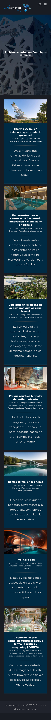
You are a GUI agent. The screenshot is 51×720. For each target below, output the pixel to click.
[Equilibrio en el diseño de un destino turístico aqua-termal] (25, 287)
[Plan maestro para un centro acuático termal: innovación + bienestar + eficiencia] (25, 198)
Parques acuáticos (16, 408)
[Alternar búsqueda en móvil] (40, 4)
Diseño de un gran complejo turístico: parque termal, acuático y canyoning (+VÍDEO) (25, 642)
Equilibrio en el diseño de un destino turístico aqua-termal (25, 308)
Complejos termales (33, 141)
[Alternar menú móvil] (45, 4)
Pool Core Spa (25, 559)
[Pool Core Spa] (25, 542)
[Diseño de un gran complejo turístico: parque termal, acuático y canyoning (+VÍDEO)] (25, 620)
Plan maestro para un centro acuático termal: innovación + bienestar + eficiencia (25, 220)
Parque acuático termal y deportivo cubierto (25, 397)
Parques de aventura (34, 408)
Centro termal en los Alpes (25, 481)
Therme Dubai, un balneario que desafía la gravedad (25, 132)
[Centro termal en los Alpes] (25, 464)
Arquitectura (32, 488)
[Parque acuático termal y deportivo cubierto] (25, 378)
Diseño (25, 568)
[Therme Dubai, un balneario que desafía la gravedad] (25, 111)
